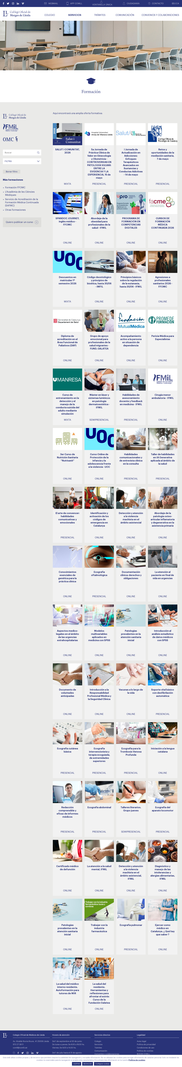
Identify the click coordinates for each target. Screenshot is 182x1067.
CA (177, 3)
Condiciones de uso (145, 1048)
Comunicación (100, 1051)
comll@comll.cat (20, 1048)
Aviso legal (141, 1041)
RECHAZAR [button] (88, 1064)
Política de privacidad (146, 1044)
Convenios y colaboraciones (106, 1054)
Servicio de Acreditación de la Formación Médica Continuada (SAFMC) (22, 202)
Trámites (98, 1048)
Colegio (97, 1041)
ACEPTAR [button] (76, 1064)
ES (173, 3)
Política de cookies (145, 1051)
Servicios (98, 1044)
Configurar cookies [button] (102, 1064)
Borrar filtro (11, 172)
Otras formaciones (15, 210)
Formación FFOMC (15, 187)
